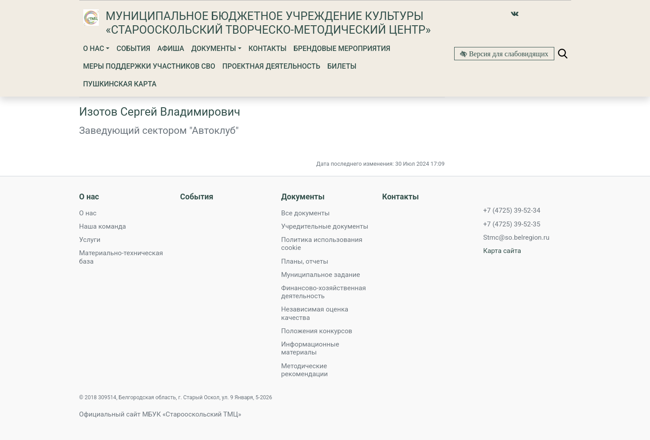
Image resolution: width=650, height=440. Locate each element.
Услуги (90, 240)
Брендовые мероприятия (342, 48)
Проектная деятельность (271, 66)
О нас (93, 48)
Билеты (342, 66)
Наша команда (102, 226)
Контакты (268, 48)
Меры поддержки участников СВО (149, 66)
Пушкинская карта (120, 84)
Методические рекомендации (304, 370)
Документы (213, 48)
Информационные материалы (310, 348)
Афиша (170, 48)
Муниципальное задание (320, 275)
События (133, 48)
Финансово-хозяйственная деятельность (323, 292)
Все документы (305, 213)
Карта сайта (502, 251)
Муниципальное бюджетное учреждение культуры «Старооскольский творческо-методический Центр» (268, 22)
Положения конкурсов (317, 331)
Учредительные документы (325, 226)
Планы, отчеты (304, 261)
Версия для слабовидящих (507, 53)
